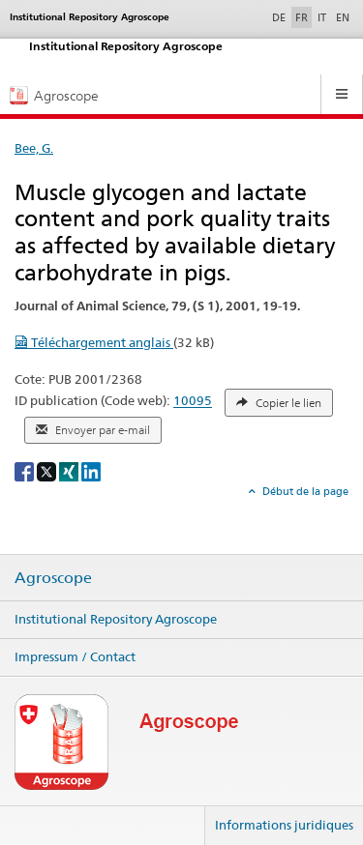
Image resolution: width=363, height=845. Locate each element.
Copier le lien (278, 403)
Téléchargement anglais (94, 342)
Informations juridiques (284, 824)
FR (301, 17)
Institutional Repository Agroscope (116, 618)
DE (280, 16)
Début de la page (303, 491)
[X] (48, 470)
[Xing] (70, 470)
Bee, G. (34, 148)
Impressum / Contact (75, 656)
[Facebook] (26, 470)
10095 (192, 401)
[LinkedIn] (91, 470)
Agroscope (53, 578)
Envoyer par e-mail (93, 430)
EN (342, 17)
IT (322, 17)
